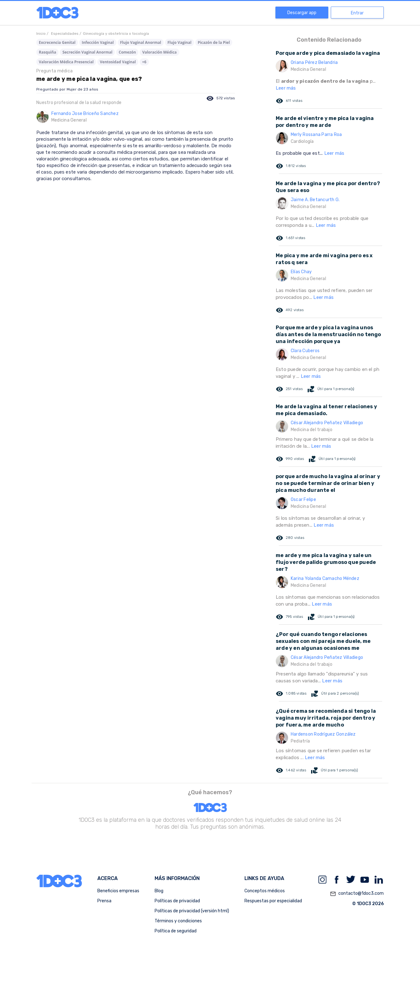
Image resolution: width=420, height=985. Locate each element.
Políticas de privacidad (177, 901)
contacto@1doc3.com (357, 894)
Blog (159, 891)
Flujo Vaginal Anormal (140, 42)
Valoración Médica (159, 52)
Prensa (104, 901)
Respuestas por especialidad (273, 901)
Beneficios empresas (118, 891)
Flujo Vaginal (179, 42)
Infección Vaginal (98, 42)
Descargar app (301, 12)
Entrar (357, 13)
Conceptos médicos (264, 891)
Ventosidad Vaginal (118, 62)
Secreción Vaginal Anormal (87, 52)
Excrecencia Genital (57, 42)
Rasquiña (47, 52)
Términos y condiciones (178, 921)
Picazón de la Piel (214, 42)
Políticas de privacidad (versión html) (192, 911)
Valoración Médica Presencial (66, 62)
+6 (144, 62)
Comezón (127, 52)
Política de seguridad (176, 931)
